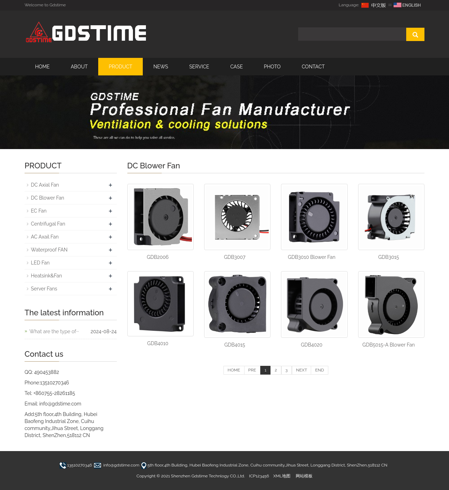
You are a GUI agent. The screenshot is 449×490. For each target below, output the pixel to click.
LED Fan (40, 263)
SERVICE (199, 66)
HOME (42, 66)
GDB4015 (234, 345)
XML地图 (281, 476)
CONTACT (313, 66)
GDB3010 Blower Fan (311, 257)
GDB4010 (157, 343)
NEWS (160, 66)
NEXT (301, 370)
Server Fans (44, 288)
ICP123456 (259, 476)
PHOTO (272, 66)
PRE (252, 370)
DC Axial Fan (45, 185)
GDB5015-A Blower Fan (388, 345)
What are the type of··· (54, 331)
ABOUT (79, 66)
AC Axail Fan (45, 237)
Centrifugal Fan (48, 224)
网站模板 (304, 476)
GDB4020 (311, 345)
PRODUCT (120, 66)
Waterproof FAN (49, 250)
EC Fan (39, 211)
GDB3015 (388, 257)
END (319, 370)
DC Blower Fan (47, 198)
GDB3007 (234, 257)
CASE (236, 66)
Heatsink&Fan (46, 275)
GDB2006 (158, 257)
